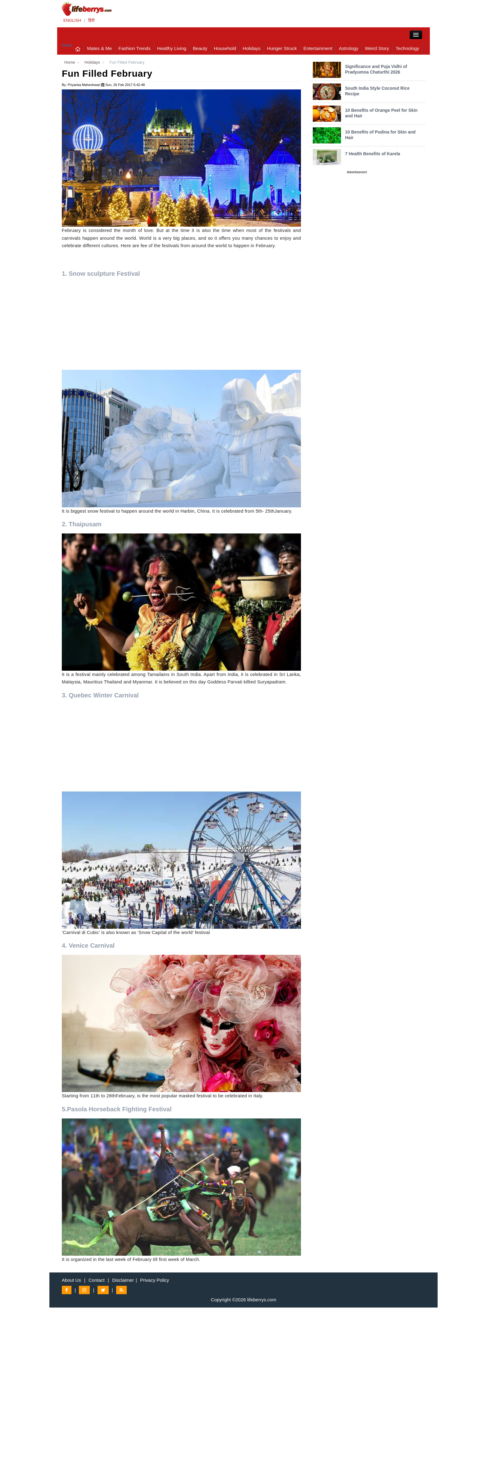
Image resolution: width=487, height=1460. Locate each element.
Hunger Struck (282, 48)
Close (67, 45)
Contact (97, 1280)
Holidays (252, 48)
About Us (71, 1280)
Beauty (200, 48)
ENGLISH (72, 20)
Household (225, 48)
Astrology (348, 48)
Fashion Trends (134, 48)
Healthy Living (171, 48)
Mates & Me (99, 48)
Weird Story (377, 48)
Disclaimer (123, 1280)
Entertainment (317, 48)
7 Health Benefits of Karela (372, 153)
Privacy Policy (154, 1280)
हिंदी (91, 20)
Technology (407, 48)
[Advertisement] (181, 326)
